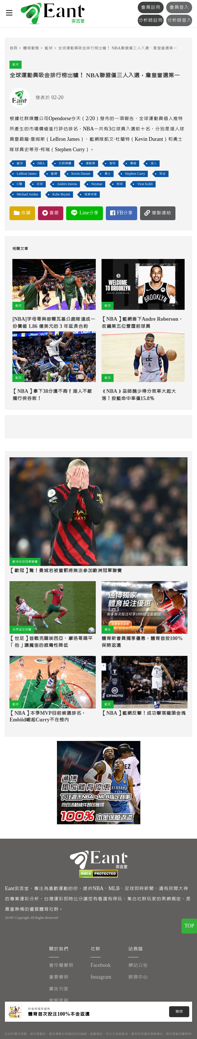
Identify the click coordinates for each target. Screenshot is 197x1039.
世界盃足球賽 (21, 629)
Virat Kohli (145, 184)
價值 (133, 163)
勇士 (107, 173)
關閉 (179, 1012)
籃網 (54, 173)
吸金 (162, 173)
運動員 (90, 163)
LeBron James (27, 173)
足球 (40, 184)
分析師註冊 (152, 20)
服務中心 (138, 977)
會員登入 (180, 7)
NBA (41, 163)
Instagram (101, 977)
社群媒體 (65, 163)
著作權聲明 (61, 965)
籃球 (49, 48)
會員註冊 (152, 7)
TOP (189, 927)
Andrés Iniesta (67, 184)
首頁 (13, 48)
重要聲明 (58, 977)
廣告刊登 (58, 988)
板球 (119, 184)
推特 (112, 163)
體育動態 (31, 48)
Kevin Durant (80, 173)
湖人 (153, 163)
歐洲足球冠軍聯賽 (25, 561)
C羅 (19, 184)
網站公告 (138, 965)
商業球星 (90, 194)
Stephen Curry (135, 173)
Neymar (96, 184)
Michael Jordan (27, 194)
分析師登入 (180, 20)
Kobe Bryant (61, 194)
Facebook (101, 965)
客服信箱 (58, 1000)
